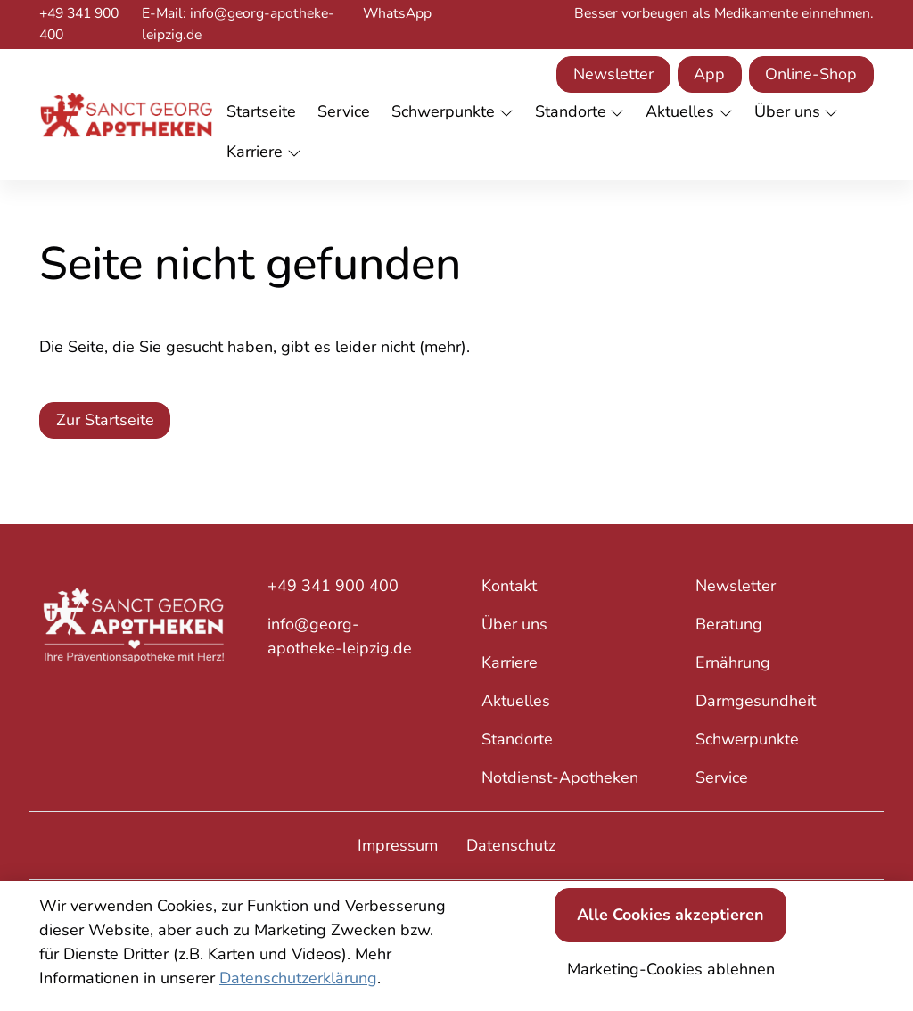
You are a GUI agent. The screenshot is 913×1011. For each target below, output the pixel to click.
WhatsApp (397, 13)
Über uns (514, 624)
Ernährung (732, 662)
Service (721, 777)
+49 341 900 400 (79, 24)
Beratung (728, 624)
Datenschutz (510, 845)
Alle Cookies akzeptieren (670, 914)
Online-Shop (811, 74)
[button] (264, 113)
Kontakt (509, 585)
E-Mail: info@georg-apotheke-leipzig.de (238, 24)
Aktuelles (515, 700)
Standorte (517, 739)
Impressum (398, 845)
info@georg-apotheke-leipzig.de (339, 636)
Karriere (509, 662)
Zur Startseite (105, 420)
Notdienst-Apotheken (559, 777)
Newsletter (613, 74)
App (709, 74)
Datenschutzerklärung (298, 978)
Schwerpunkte (747, 739)
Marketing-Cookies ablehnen (671, 969)
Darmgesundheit (755, 700)
